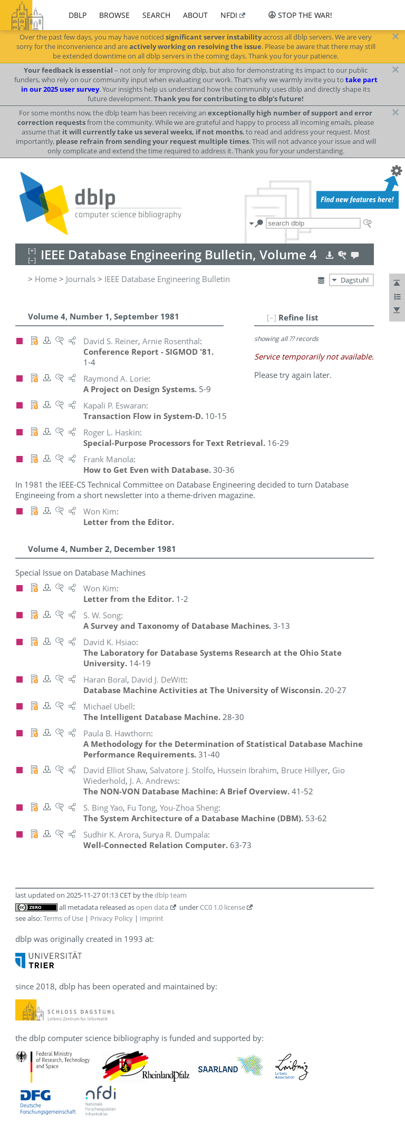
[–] (271, 317)
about (195, 15)
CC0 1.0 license (222, 907)
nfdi (228, 15)
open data (152, 907)
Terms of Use (63, 918)
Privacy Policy (111, 918)
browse (114, 15)
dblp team (171, 895)
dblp (77, 15)
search (156, 15)
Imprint (151, 918)
